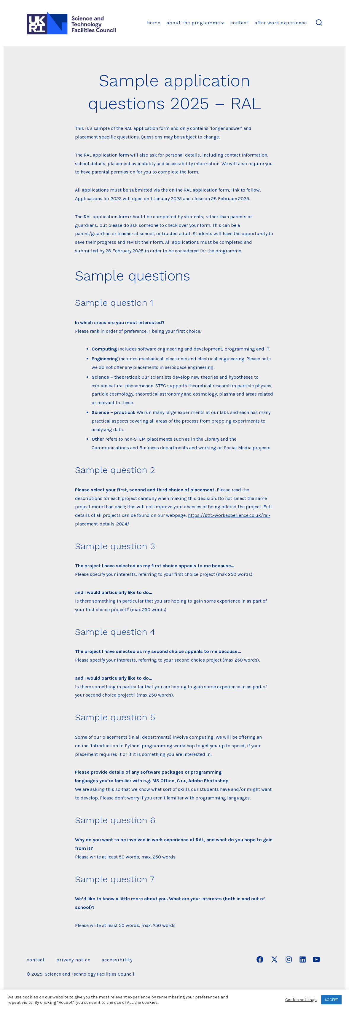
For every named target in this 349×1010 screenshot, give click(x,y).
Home (153, 23)
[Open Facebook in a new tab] (260, 959)
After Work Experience (281, 23)
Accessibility (117, 960)
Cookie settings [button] (301, 999)
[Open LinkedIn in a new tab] (302, 959)
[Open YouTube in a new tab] (316, 959)
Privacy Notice (73, 960)
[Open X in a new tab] (274, 959)
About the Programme (195, 23)
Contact (239, 23)
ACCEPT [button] (331, 1000)
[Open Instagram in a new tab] (288, 959)
